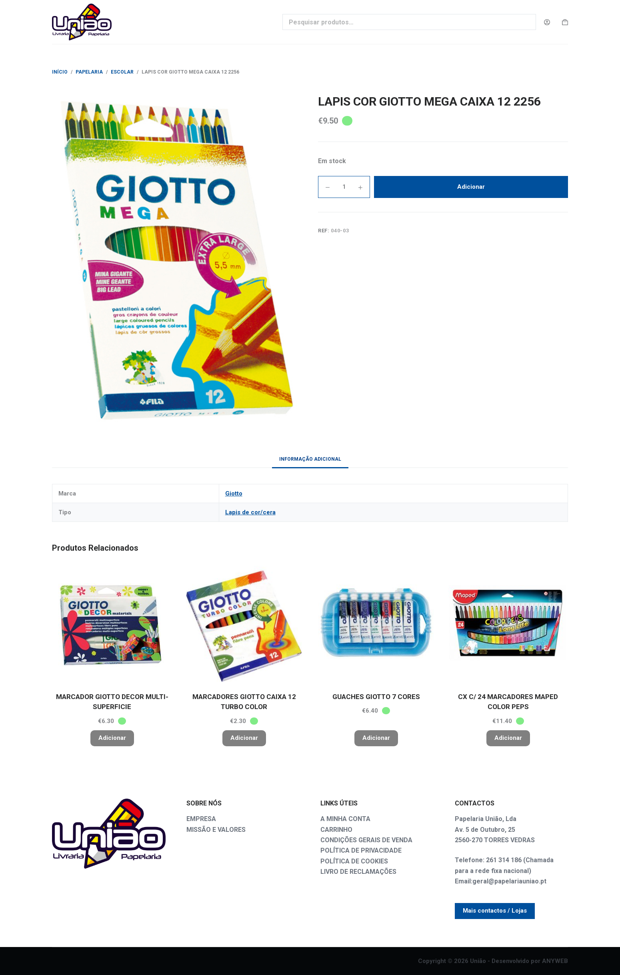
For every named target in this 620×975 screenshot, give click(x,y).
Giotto (233, 493)
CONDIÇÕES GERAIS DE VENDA (366, 840)
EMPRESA (201, 819)
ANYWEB (555, 961)
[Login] (547, 22)
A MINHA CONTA (345, 819)
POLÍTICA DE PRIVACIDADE (361, 850)
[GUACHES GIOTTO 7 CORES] (376, 624)
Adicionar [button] (112, 737)
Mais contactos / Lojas (495, 910)
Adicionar (471, 186)
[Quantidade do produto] (344, 187)
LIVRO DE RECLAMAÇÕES (358, 871)
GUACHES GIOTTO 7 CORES (376, 697)
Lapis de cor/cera (250, 512)
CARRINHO (336, 829)
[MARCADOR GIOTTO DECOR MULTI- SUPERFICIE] (112, 624)
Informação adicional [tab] (310, 459)
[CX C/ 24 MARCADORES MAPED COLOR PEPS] (508, 624)
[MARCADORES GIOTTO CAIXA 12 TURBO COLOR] (244, 624)
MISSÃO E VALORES (216, 829)
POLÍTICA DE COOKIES (354, 861)
